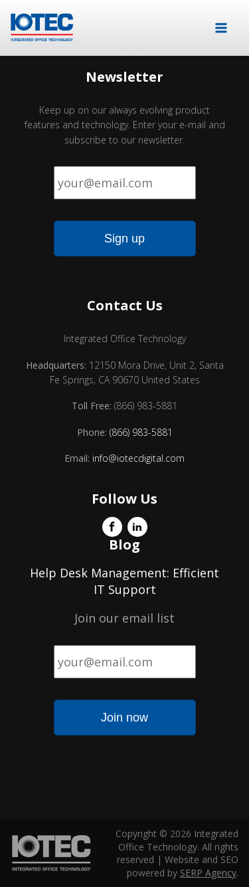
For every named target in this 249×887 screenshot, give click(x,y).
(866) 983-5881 (141, 432)
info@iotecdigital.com (137, 458)
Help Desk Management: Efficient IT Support (124, 581)
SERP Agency (208, 872)
